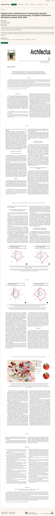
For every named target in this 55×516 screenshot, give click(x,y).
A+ (52, 0)
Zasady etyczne (33, 4)
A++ (54, 0)
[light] (47, 4)
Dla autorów (39, 4)
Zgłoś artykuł (14, 4)
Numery (26, 4)
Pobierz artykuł (4, 42)
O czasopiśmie (20, 4)
